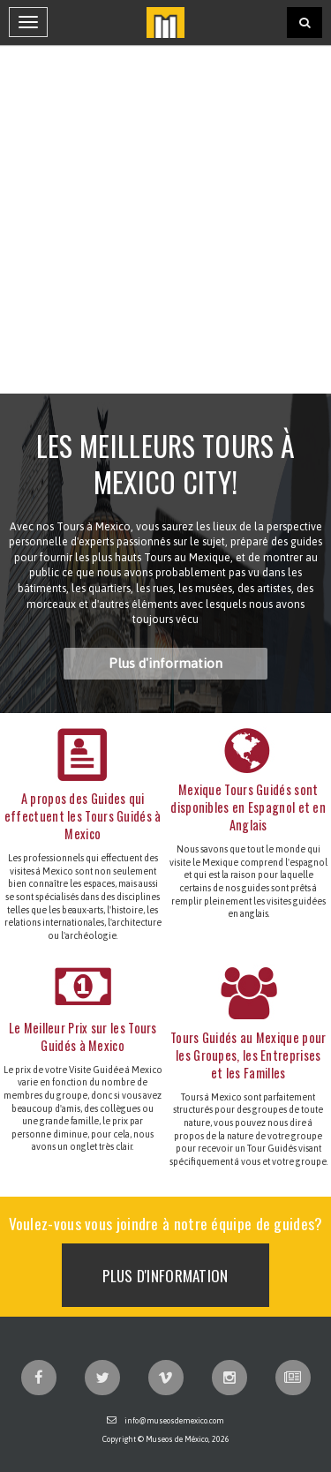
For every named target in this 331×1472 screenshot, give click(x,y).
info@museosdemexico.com (174, 1420)
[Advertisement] (165, 219)
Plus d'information (165, 663)
